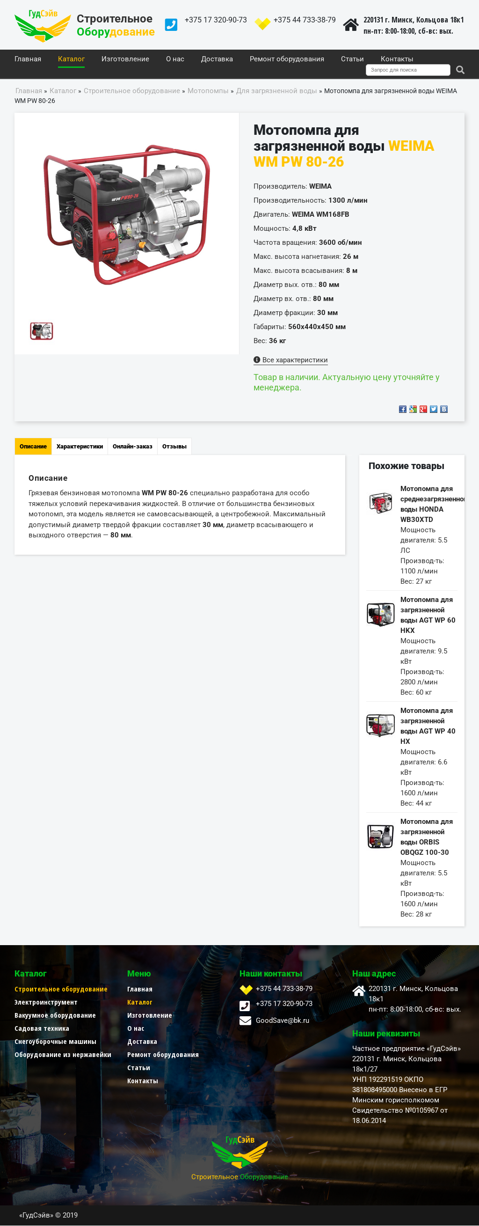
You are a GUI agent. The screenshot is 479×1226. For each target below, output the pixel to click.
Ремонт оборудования (287, 59)
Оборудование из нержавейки (63, 1054)
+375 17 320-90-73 (216, 19)
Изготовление (125, 59)
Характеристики (80, 446)
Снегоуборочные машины (55, 1041)
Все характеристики (291, 360)
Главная (28, 59)
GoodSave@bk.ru (282, 1021)
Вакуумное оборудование (55, 1015)
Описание (33, 446)
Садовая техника (42, 1028)
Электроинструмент (46, 1002)
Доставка (217, 59)
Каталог (71, 59)
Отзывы (174, 446)
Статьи (352, 59)
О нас (175, 59)
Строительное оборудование (61, 989)
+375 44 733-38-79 (305, 19)
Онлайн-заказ (132, 446)
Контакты (397, 59)
